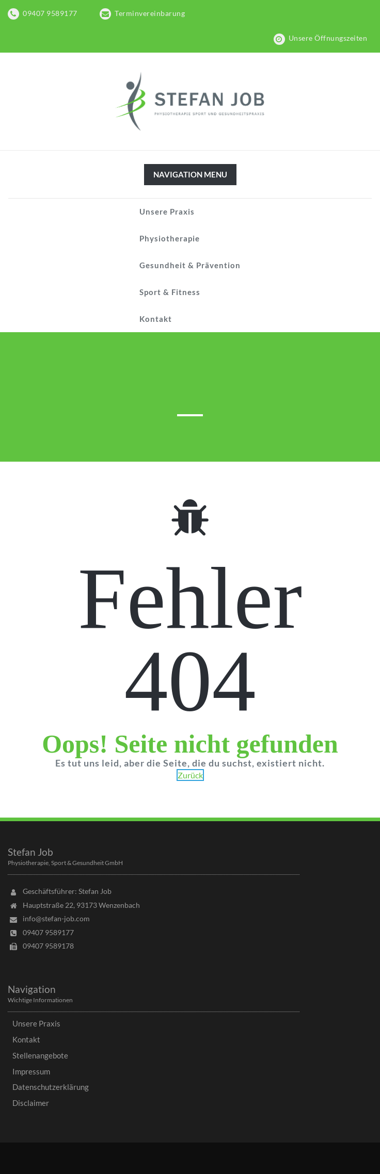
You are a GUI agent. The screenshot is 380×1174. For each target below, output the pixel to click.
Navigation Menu (190, 177)
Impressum (31, 1071)
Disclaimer (30, 1102)
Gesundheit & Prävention (190, 265)
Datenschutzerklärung (50, 1086)
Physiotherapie (169, 238)
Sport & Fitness (169, 292)
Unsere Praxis (167, 211)
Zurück (190, 775)
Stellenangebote (40, 1055)
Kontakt (155, 318)
